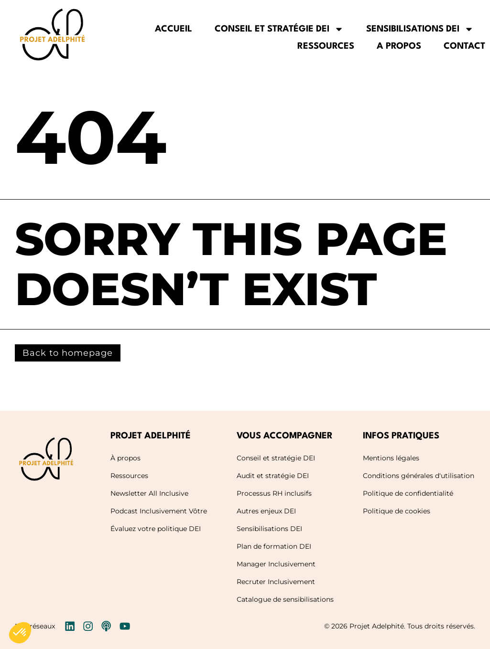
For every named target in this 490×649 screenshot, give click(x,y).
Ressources (325, 46)
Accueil (173, 29)
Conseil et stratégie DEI (279, 29)
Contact (464, 46)
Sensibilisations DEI (420, 29)
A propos (399, 46)
